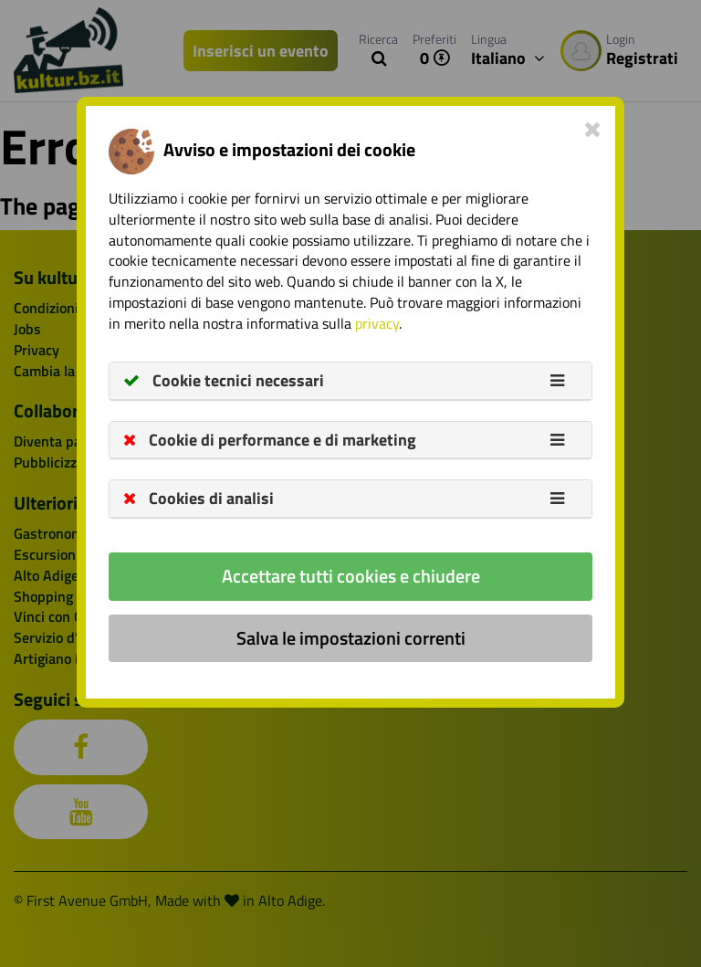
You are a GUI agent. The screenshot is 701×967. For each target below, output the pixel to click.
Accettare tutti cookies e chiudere (351, 576)
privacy (377, 323)
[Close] (593, 129)
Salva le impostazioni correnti (351, 638)
